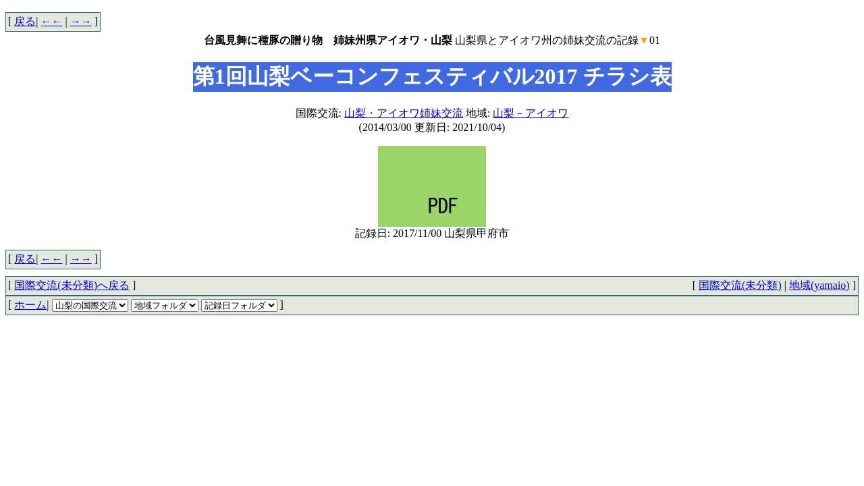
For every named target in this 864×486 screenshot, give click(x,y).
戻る (25, 21)
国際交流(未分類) (740, 285)
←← (52, 21)
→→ (81, 21)
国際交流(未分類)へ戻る (72, 285)
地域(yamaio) (819, 285)
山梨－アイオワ (530, 113)
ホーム (30, 304)
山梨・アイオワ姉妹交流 (403, 113)
